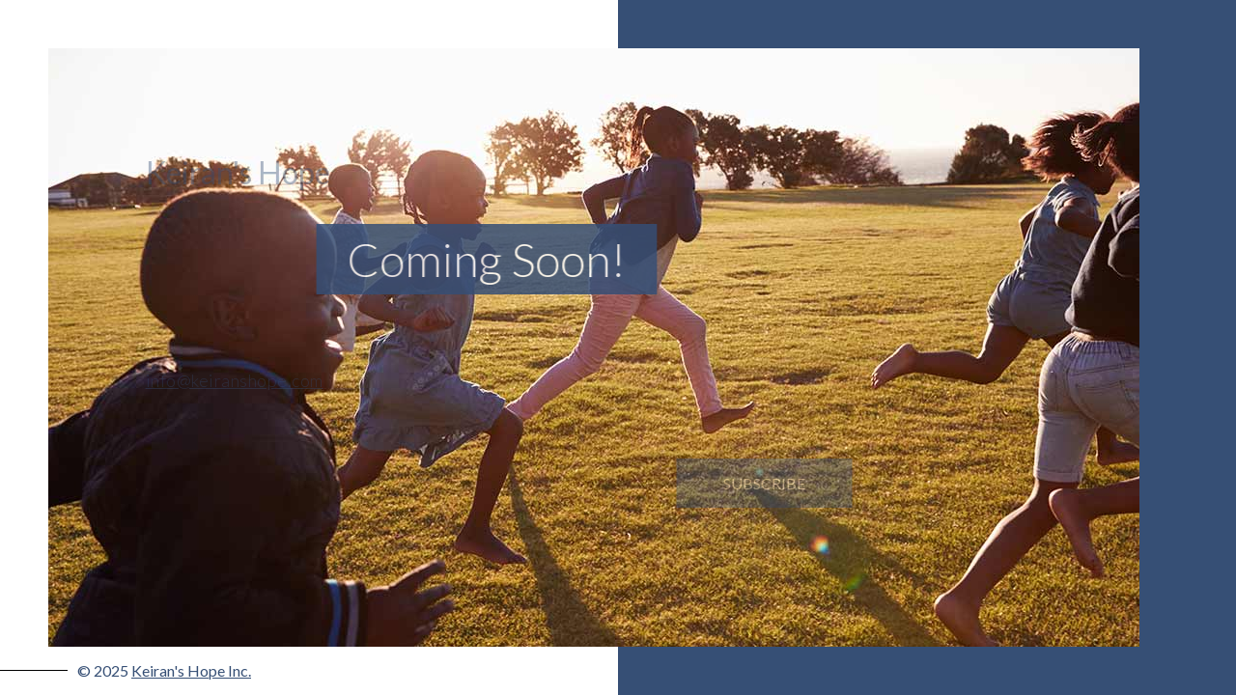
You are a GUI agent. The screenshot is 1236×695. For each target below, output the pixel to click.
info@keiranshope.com (229, 380)
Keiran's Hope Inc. (191, 670)
